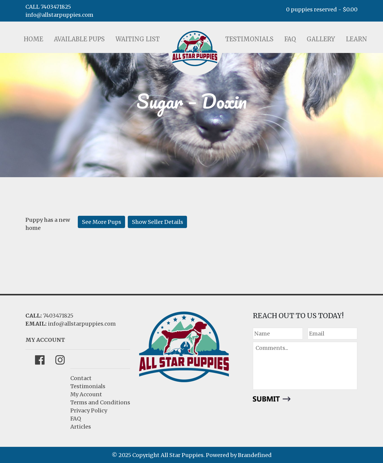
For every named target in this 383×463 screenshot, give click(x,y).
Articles (80, 426)
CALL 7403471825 (48, 6)
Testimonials (249, 39)
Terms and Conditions (100, 402)
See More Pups (101, 221)
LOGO (194, 48)
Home (33, 39)
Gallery (321, 39)
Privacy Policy (88, 410)
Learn (356, 39)
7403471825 (58, 315)
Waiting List (137, 39)
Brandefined (255, 455)
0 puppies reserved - (322, 9)
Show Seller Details (157, 221)
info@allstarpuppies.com (59, 14)
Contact (81, 378)
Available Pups (79, 39)
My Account (86, 394)
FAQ (290, 39)
